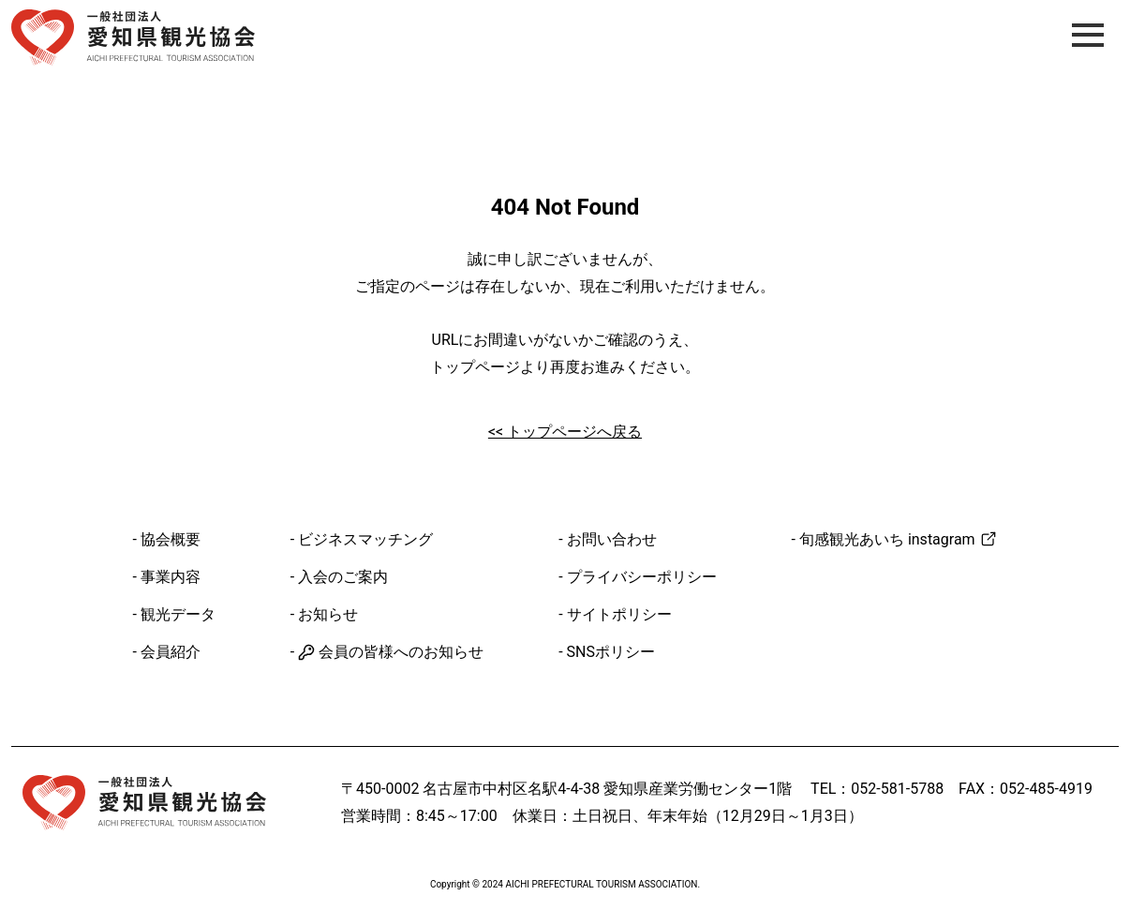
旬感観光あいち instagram (898, 539)
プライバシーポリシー (642, 577)
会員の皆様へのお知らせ (390, 652)
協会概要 (171, 539)
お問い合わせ (612, 539)
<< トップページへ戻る (565, 431)
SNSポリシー (611, 652)
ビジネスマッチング (365, 539)
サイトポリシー (619, 614)
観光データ (178, 614)
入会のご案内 (343, 577)
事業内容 (171, 577)
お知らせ (328, 614)
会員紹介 (171, 652)
